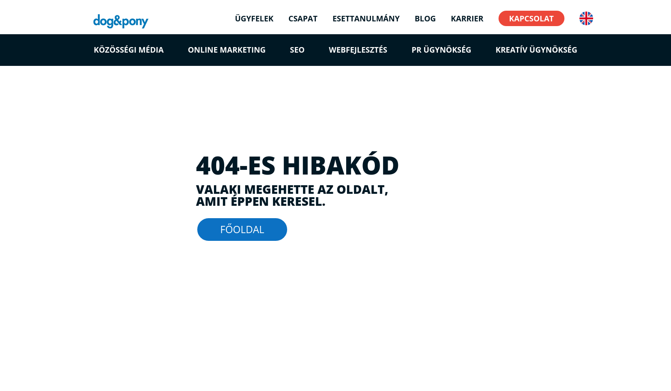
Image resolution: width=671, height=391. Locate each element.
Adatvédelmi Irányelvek (166, 370)
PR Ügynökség (442, 49)
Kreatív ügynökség (536, 49)
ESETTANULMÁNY (366, 19)
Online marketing (227, 49)
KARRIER (467, 19)
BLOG (425, 19)
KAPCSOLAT (531, 18)
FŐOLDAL (242, 229)
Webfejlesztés (358, 49)
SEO (297, 49)
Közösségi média (128, 49)
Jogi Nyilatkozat (106, 370)
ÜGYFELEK (254, 19)
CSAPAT (303, 19)
